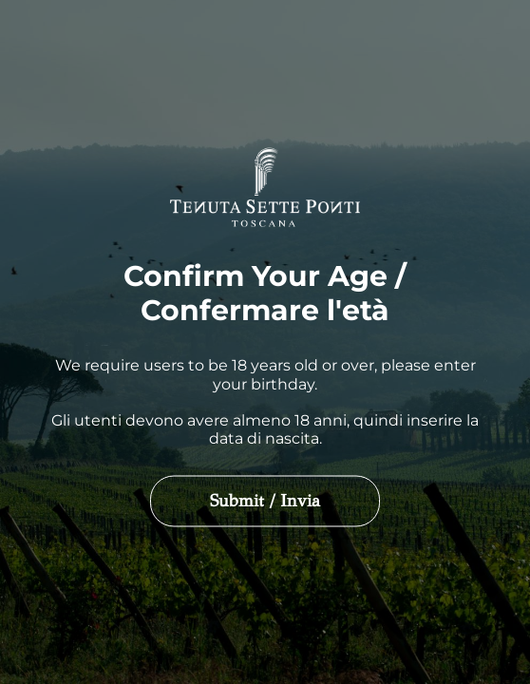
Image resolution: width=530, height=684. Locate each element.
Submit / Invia (265, 500)
